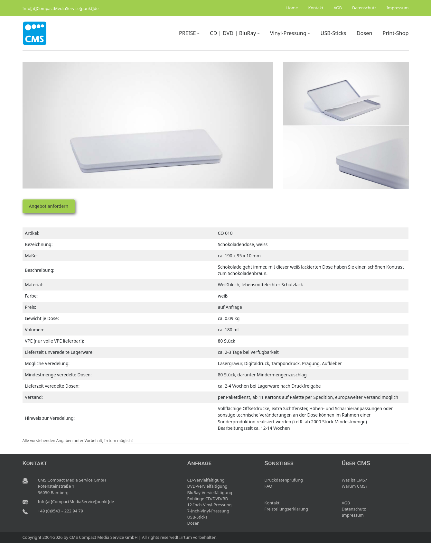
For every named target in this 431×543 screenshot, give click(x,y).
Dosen (193, 523)
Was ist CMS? (354, 480)
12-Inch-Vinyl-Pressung (209, 505)
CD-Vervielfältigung (206, 480)
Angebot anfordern (48, 206)
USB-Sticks (197, 517)
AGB (346, 503)
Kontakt (272, 503)
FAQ (268, 486)
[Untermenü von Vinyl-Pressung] (308, 33)
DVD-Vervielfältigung (207, 486)
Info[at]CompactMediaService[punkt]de (61, 8)
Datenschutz (354, 509)
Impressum (353, 515)
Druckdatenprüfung (284, 480)
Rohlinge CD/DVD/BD (207, 499)
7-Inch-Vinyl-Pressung (208, 511)
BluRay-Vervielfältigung (209, 492)
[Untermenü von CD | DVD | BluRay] (258, 33)
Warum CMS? (355, 486)
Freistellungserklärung (286, 509)
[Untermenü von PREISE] (198, 33)
